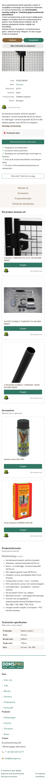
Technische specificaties (23, 203)
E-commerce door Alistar (11, 770)
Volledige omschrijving (11, 126)
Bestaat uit (23, 187)
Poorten (7, 723)
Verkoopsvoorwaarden (9, 776)
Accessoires (23, 193)
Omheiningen (10, 717)
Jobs (6, 685)
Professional (9, 702)
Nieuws (7, 691)
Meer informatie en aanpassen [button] (23, 46)
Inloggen (23, 265)
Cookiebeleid (39, 776)
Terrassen (8, 728)
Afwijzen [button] (12, 40)
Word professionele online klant (23, 142)
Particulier (8, 707)
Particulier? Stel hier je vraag (23, 176)
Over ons (8, 680)
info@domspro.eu (13, 758)
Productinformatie (23, 198)
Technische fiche (13, 133)
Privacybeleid (40, 773)
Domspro (19, 84)
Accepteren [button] (33, 40)
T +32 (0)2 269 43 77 (14, 751)
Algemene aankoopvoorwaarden (12, 773)
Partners (8, 696)
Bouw (6, 734)
